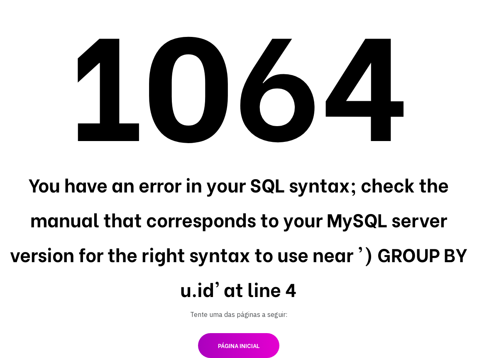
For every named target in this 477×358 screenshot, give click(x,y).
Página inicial (238, 345)
